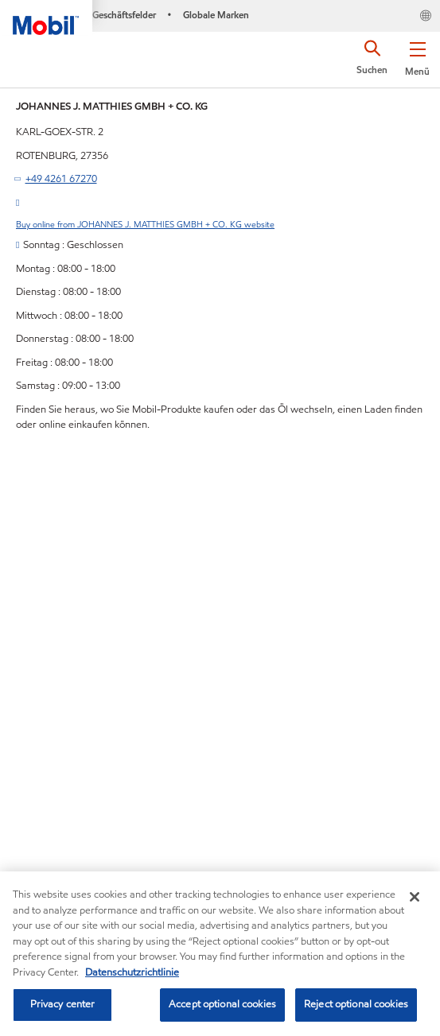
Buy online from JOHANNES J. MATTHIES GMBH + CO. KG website (145, 224)
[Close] (414, 896)
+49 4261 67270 (61, 179)
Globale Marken (216, 14)
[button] (417, 56)
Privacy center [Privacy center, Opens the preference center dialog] (62, 1004)
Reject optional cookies (356, 1004)
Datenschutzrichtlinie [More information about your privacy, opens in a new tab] (132, 972)
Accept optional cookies (222, 1004)
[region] (220, 953)
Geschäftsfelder (124, 14)
